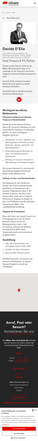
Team (13, 12)
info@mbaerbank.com (22, 360)
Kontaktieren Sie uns (19, 331)
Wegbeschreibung (19, 397)
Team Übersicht (11, 17)
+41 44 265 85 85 (22, 357)
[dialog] (19, 424)
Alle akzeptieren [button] (19, 429)
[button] (19, 438)
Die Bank (8, 12)
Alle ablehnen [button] (19, 433)
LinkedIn (19, 373)
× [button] (35, 410)
